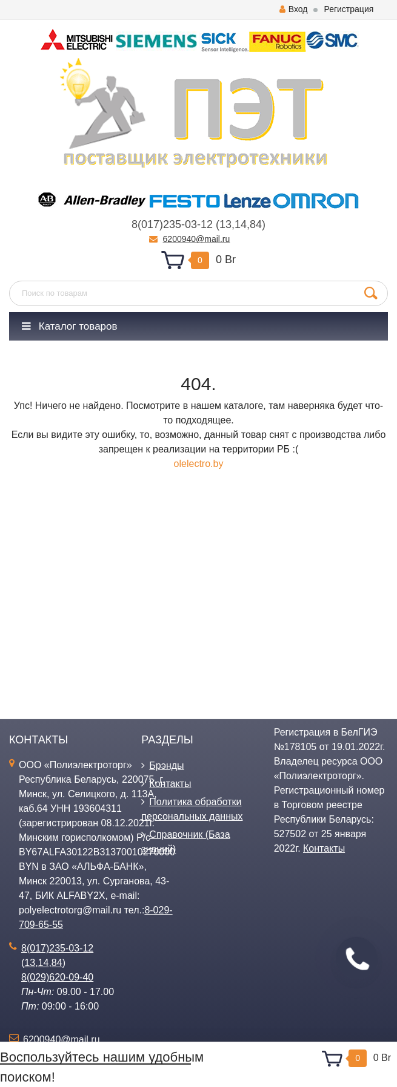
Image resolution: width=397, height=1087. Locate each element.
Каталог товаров (70, 326)
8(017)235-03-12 (172, 224)
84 (256, 224)
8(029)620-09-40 (57, 977)
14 (241, 224)
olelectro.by (199, 464)
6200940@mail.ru (196, 239)
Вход (293, 9)
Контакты (170, 784)
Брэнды (166, 765)
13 (225, 224)
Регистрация (348, 9)
